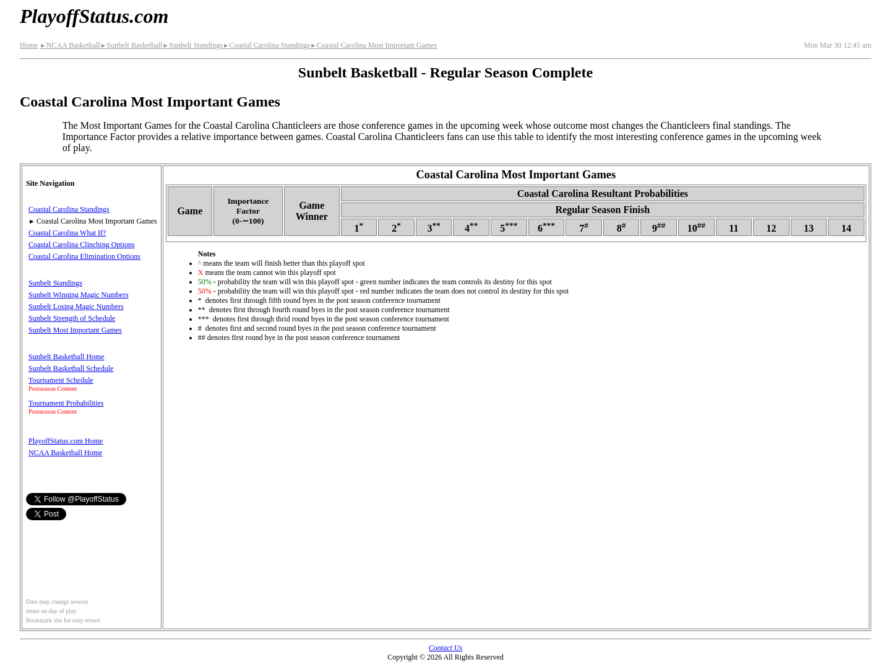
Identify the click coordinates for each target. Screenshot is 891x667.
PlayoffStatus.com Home (65, 441)
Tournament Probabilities (65, 403)
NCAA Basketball (70, 45)
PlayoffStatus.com (94, 16)
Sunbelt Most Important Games (75, 330)
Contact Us (445, 647)
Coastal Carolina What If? (67, 233)
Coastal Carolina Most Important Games (373, 45)
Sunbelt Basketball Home (66, 356)
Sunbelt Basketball (131, 45)
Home (29, 45)
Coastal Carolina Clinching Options (81, 244)
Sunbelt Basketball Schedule (70, 368)
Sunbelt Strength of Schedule (71, 318)
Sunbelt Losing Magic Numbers (76, 306)
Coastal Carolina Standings (266, 45)
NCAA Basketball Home (65, 452)
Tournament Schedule (60, 380)
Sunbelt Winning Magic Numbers (78, 294)
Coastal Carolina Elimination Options (84, 256)
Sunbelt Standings (193, 45)
